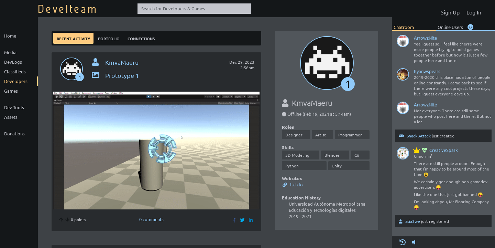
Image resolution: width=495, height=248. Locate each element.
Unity (337, 165)
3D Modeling (297, 155)
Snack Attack (419, 135)
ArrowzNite (425, 38)
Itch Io (292, 184)
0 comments (151, 219)
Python (292, 165)
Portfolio (109, 38)
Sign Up (450, 12)
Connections (141, 38)
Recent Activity (73, 38)
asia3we (412, 221)
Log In (473, 12)
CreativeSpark (436, 150)
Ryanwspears (427, 71)
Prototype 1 (115, 75)
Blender (332, 155)
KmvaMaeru (122, 62)
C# (357, 155)
